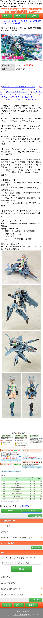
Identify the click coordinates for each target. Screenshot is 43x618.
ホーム (6, 16)
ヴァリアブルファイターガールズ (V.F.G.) (18, 538)
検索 (33, 16)
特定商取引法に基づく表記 (12, 595)
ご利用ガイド (25, 506)
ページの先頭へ (36, 547)
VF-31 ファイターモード (17, 92)
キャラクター (13, 21)
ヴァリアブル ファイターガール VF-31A (18, 87)
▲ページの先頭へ (35, 600)
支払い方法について (9, 583)
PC (28, 612)
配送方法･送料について (10, 589)
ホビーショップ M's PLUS (20, 614)
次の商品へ (31, 510)
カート (19, 16)
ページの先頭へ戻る (35, 516)
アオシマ (24, 21)
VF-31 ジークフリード (25, 94)
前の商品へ (11, 510)
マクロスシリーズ (14, 99)
